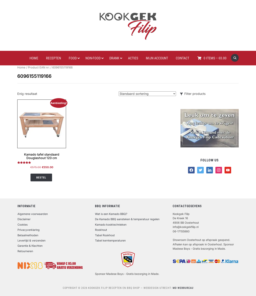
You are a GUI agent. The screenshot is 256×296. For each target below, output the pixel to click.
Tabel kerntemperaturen (110, 240)
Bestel (41, 177)
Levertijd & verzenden (31, 240)
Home (21, 67)
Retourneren (25, 251)
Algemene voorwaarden (32, 214)
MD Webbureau (183, 287)
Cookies (22, 224)
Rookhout (101, 229)
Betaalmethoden (27, 235)
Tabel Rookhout (105, 235)
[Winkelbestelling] (147, 93)
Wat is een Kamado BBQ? (111, 214)
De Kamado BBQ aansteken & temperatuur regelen (127, 219)
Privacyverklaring (28, 229)
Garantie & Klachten (30, 245)
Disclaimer (23, 219)
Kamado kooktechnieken (110, 224)
